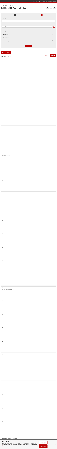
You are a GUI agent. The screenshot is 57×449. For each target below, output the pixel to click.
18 (2, 287)
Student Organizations (8, 41)
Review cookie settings (43, 444)
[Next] (5, 52)
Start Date (5, 24)
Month (53, 55)
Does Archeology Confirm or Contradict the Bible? (10, 329)
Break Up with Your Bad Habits (6, 235)
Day (47, 55)
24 (2, 368)
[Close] (55, 445)
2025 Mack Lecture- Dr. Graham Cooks (8, 289)
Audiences (5, 34)
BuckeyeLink (35, 1)
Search (4, 18)
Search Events (28, 46)
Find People (43, 1)
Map (39, 1)
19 (2, 301)
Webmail (47, 1)
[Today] (8, 52)
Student (13, 7)
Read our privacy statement (7, 447)
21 (2, 328)
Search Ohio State (52, 1)
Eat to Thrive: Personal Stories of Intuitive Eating (9, 370)
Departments (6, 37)
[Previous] (2, 52)
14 (2, 234)
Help (31, 1)
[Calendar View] (54, 27)
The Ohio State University (3, 1)
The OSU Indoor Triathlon (6, 155)
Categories (5, 31)
